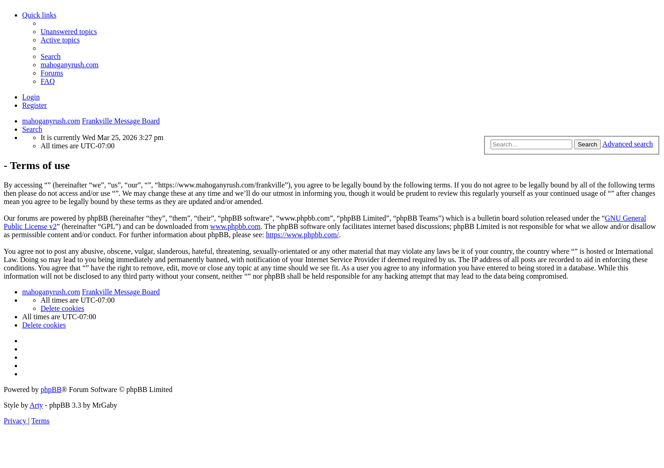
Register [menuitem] (34, 105)
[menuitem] (69, 31)
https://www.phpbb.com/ (302, 235)
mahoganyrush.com (70, 65)
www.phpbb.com (235, 226)
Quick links (39, 15)
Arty (36, 405)
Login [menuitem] (31, 97)
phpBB (51, 389)
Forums (52, 73)
